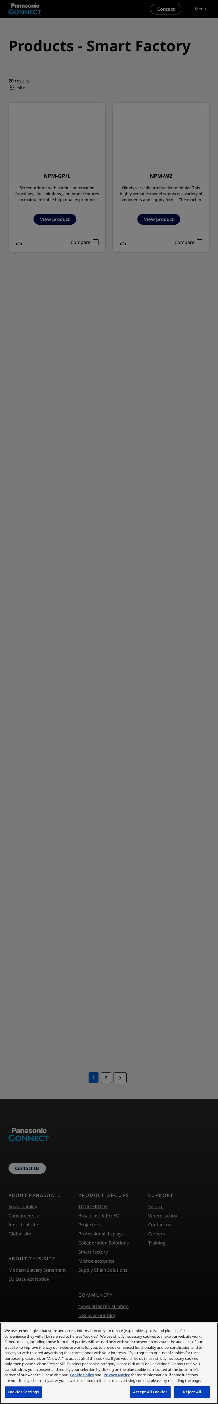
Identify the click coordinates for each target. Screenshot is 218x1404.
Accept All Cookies (150, 1391)
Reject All (192, 1391)
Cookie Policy (82, 1374)
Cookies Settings (23, 1391)
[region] (109, 1363)
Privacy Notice (117, 1374)
